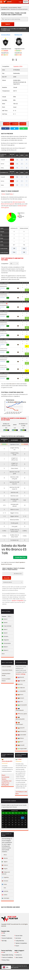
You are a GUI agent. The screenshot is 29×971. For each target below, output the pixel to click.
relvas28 (20, 745)
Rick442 (20, 677)
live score (12, 384)
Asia (4, 887)
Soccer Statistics (13, 7)
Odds (8, 288)
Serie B (4, 622)
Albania (5, 858)
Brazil (19, 7)
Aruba (4, 884)
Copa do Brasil (6, 626)
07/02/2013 (2, 369)
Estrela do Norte (5, 34)
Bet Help (4, 940)
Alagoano (5, 640)
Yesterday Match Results (6, 674)
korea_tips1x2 (21, 714)
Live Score (18, 938)
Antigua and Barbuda (6, 873)
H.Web (18, 759)
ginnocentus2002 (20, 718)
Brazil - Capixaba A (4, 282)
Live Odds (6, 124)
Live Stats (22, 124)
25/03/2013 (2, 361)
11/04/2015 (2, 352)
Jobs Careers (19, 957)
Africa (4, 854)
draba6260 (21, 691)
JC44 (19, 701)
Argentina (5, 877)
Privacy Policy (5, 960)
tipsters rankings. (21, 674)
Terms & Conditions (7, 957)
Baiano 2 (5, 650)
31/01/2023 (2, 297)
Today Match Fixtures (7, 670)
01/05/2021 (2, 316)
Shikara (20, 738)
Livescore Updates (6, 666)
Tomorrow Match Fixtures (6, 679)
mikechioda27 (19, 723)
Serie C (4, 629)
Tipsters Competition (18, 600)
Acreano (5, 636)
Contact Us (18, 955)
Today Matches (19, 940)
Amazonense (6, 643)
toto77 (19, 741)
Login (20, 2)
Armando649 (21, 705)
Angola (4, 868)
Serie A (4, 619)
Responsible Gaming (7, 955)
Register (26, 1)
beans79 (20, 728)
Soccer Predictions (7, 938)
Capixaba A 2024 (5, 9)
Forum (17, 946)
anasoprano (21, 731)
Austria (4, 894)
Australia (5, 891)
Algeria (4, 861)
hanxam (20, 698)
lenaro (19, 694)
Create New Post (20, 557)
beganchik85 (21, 748)
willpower (20, 687)
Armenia (5, 881)
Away (11, 194)
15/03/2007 (2, 378)
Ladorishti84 (21, 735)
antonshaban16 (20, 709)
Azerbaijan (5, 898)
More (3, 653)
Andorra (5, 865)
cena (19, 684)
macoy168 (20, 681)
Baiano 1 (5, 647)
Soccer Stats (18, 935)
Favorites (14, 124)
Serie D (4, 633)
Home (3, 194)
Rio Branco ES (18, 34)
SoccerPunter (4, 7)
